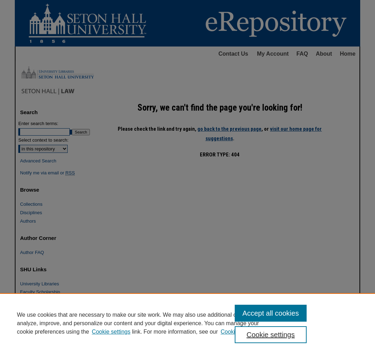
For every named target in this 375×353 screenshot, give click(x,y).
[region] (187, 323)
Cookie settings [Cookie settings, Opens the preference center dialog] (270, 335)
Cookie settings (111, 332)
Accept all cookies (270, 313)
